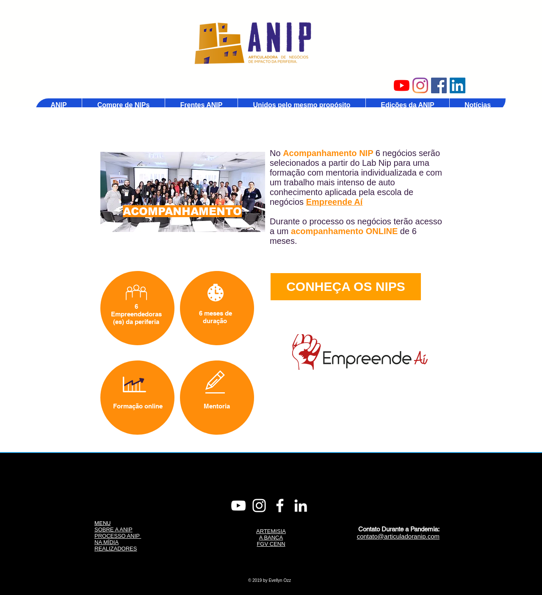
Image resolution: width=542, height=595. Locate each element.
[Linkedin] (301, 505)
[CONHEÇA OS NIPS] (346, 286)
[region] (182, 192)
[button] (201, 105)
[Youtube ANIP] (401, 85)
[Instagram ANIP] (420, 85)
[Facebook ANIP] (439, 85)
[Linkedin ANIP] (457, 85)
